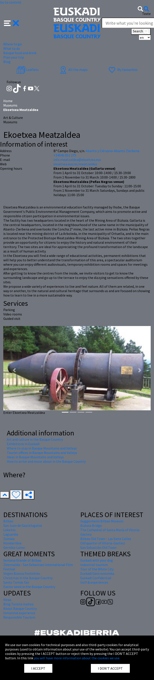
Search (141, 31)
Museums (10, 105)
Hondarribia (12, 543)
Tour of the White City (97, 569)
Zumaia (9, 538)
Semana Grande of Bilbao (22, 560)
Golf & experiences (94, 582)
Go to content (10, 2)
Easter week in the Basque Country (29, 586)
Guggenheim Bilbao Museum (101, 521)
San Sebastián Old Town (98, 547)
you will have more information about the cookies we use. (77, 658)
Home (8, 101)
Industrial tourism (94, 564)
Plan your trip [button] (13, 57)
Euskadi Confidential (95, 578)
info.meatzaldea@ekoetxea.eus (77, 159)
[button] (11, 22)
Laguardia (10, 534)
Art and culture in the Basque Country (35, 439)
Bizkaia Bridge (91, 525)
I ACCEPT (38, 668)
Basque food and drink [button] (19, 53)
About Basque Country (20, 608)
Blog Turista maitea (18, 604)
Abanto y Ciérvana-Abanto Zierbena (112, 151)
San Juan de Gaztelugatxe (22, 525)
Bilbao (8, 521)
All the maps (73, 69)
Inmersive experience (19, 613)
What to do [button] (11, 48)
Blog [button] (7, 61)
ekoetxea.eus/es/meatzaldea (75, 164)
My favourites (123, 69)
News (7, 599)
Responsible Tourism (19, 617)
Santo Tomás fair (16, 582)
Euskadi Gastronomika (97, 573)
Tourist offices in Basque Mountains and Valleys (42, 452)
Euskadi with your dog (96, 560)
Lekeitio (9, 530)
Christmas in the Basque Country (28, 578)
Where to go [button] (12, 44)
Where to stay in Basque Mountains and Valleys (42, 448)
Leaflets (27, 69)
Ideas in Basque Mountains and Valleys (35, 457)
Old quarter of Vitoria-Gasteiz (102, 543)
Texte (146, 13)
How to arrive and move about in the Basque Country (46, 461)
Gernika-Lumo (14, 547)
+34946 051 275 (64, 155)
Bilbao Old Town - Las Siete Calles (105, 538)
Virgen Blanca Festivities (21, 573)
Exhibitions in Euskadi (23, 444)
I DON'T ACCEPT (110, 668)
